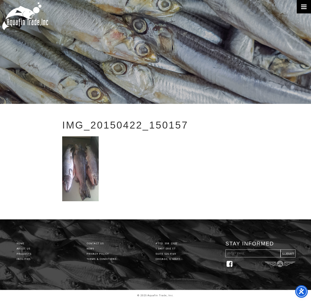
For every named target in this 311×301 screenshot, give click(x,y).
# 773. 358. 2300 (166, 243)
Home (20, 243)
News (90, 248)
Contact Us (95, 243)
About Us (23, 248)
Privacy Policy (98, 254)
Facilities (24, 259)
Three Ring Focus (280, 264)
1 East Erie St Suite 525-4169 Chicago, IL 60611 (168, 254)
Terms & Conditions (101, 259)
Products (24, 254)
